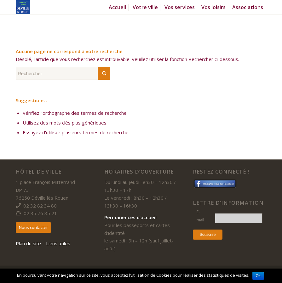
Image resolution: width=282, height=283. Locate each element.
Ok (258, 276)
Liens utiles (58, 243)
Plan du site (28, 243)
